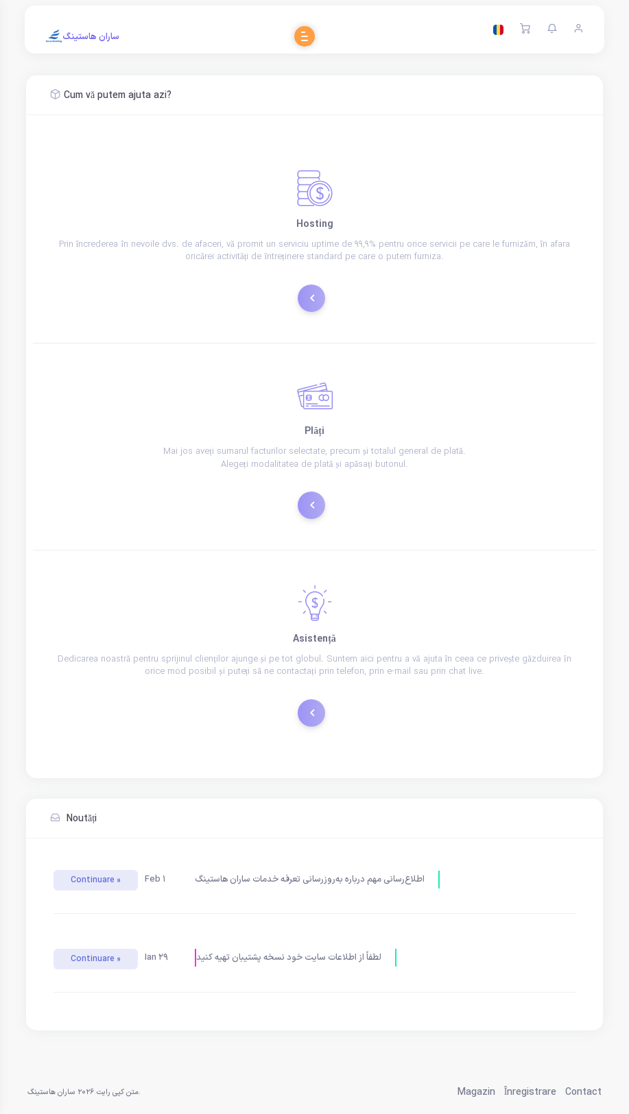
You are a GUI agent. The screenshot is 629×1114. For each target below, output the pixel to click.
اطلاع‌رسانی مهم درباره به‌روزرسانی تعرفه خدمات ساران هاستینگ (310, 879)
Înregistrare (530, 1092)
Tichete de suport (316, 711)
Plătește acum (316, 503)
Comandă (316, 296)
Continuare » (96, 880)
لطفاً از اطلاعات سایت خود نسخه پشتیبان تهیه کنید (288, 958)
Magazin (476, 1092)
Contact (583, 1092)
